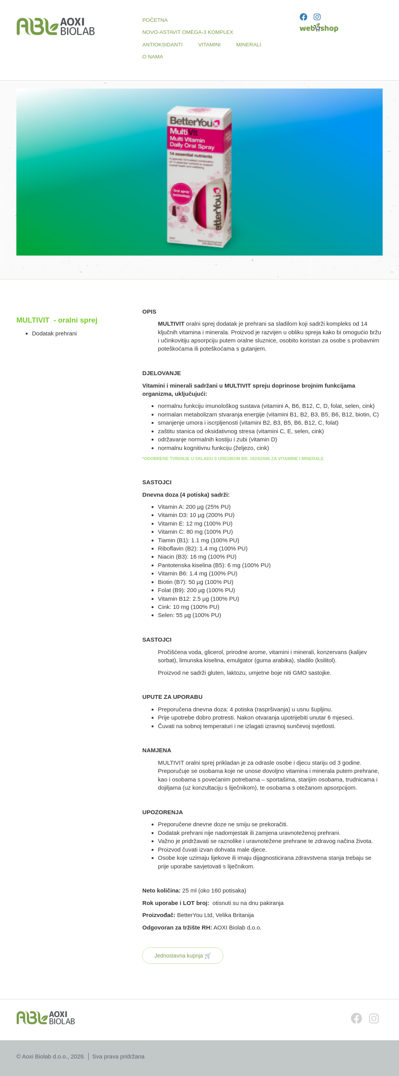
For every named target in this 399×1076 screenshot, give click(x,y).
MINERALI (248, 45)
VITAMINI (209, 45)
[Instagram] (317, 17)
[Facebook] (303, 17)
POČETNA (155, 20)
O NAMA (152, 57)
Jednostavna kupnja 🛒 (182, 956)
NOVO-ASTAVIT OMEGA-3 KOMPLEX (187, 32)
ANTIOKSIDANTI (162, 45)
